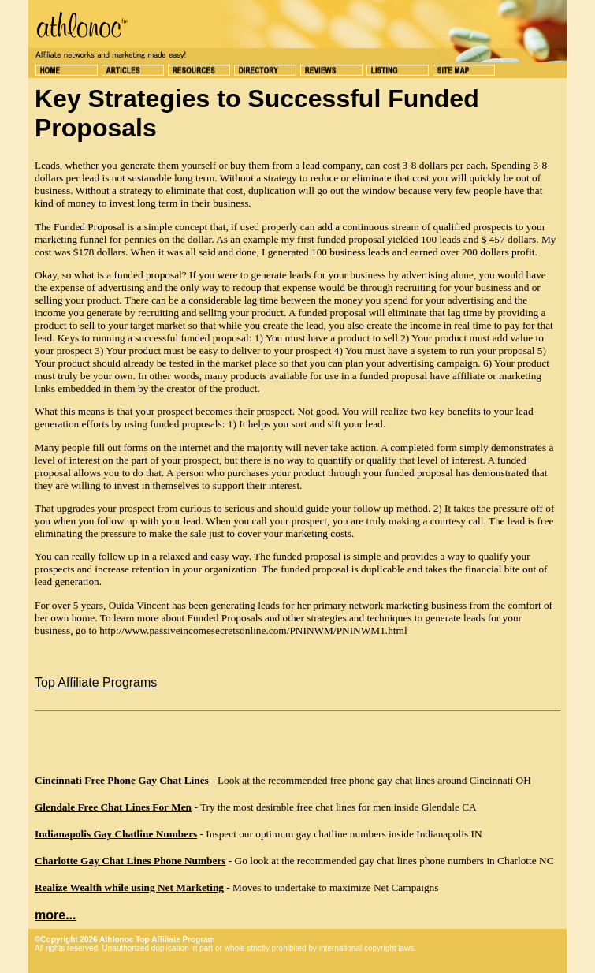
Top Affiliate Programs (96, 682)
